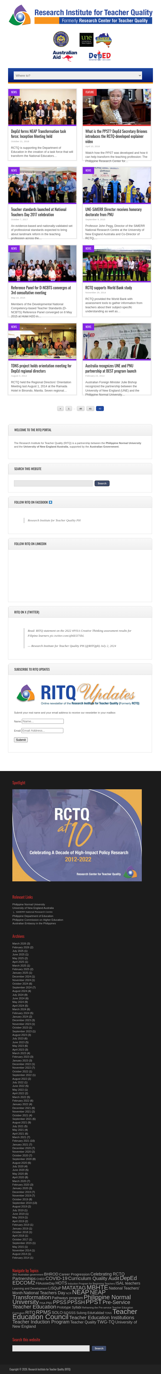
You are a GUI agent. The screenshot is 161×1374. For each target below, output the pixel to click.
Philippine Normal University (28, 904)
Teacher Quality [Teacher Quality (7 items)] (83, 1322)
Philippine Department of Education (32, 916)
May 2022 (18, 1089)
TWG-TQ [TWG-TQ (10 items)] (106, 1322)
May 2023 (18, 1045)
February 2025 (20, 969)
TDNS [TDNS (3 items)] (108, 1313)
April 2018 (18, 1235)
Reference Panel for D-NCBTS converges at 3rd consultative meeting (41, 290)
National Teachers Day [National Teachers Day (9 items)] (44, 1292)
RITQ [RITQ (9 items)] (30, 1312)
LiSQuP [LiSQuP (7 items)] (54, 1288)
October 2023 (20, 1027)
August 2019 (19, 1206)
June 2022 (18, 1085)
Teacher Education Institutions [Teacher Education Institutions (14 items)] (101, 1317)
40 (80, 408)
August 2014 (19, 1253)
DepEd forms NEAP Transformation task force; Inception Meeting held (38, 133)
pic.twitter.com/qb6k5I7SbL (67, 635)
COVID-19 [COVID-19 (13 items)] (57, 1278)
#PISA (76, 630)
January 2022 (20, 1104)
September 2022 (22, 1075)
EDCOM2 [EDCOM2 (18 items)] (23, 1283)
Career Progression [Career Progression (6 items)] (74, 1274)
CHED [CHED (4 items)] (41, 1279)
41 (90, 408)
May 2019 (18, 1217)
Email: (17, 730)
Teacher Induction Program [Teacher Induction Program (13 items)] (40, 1321)
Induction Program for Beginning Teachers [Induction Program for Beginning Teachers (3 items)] (91, 1283)
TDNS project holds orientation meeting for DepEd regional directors (41, 368)
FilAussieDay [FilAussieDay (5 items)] (45, 1283)
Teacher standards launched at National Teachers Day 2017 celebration (38, 211)
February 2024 (20, 1013)
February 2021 (20, 1140)
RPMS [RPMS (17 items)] (43, 1312)
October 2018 (20, 1232)
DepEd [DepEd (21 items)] (128, 1278)
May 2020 (18, 1173)
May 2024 (18, 1001)
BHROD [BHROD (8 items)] (51, 1274)
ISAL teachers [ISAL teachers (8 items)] (128, 1283)
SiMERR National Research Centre (34, 912)
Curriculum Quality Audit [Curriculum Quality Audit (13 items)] (93, 1278)
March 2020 (19, 1181)
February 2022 (20, 1100)
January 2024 (20, 1016)
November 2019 (21, 1195)
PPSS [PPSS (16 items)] (59, 1302)
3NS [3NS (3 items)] (14, 1274)
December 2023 (21, 1020)
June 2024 (18, 998)
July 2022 (17, 1082)
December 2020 (21, 1148)
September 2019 (22, 1202)
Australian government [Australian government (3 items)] (30, 1274)
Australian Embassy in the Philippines (34, 923)
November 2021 (21, 1111)
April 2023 (18, 1049)
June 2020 (18, 1169)
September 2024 (22, 987)
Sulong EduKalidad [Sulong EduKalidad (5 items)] (90, 1313)
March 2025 (19, 965)
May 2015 (18, 1246)
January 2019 (20, 1228)
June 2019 (18, 1213)
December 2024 (21, 976)
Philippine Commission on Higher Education (37, 919)
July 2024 (17, 994)
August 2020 (19, 1162)
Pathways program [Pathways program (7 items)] (67, 1298)
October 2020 (20, 1155)
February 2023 (20, 1056)
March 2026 (19, 943)
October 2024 (20, 983)
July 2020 (17, 1166)
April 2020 (18, 1177)
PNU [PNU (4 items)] (49, 1303)
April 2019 (18, 1221)
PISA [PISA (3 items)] (42, 1303)
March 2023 (19, 1053)
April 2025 (18, 961)
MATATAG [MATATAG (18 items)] (74, 1288)
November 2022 (21, 1067)
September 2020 (22, 1159)
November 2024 (21, 980)
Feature (90, 92)
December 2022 (21, 1064)
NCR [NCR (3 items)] (68, 1293)
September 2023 (22, 1031)
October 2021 (20, 1115)
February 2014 (20, 1257)
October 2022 (20, 1071)
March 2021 (19, 1137)
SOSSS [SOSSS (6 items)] (70, 1313)
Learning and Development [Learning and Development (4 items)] (29, 1288)
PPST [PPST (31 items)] (94, 1301)
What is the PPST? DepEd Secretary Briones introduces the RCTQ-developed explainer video (116, 136)
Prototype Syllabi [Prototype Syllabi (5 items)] (69, 1307)
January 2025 (20, 972)
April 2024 (18, 1005)
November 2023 (21, 1024)
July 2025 (17, 950)
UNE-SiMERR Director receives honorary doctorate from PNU (113, 211)
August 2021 (19, 1122)
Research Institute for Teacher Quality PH (54, 520)
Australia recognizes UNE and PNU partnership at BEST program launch (110, 368)
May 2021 (18, 1129)
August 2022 (19, 1078)
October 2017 (20, 1239)
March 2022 (19, 1097)
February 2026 (20, 947)
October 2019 (20, 1199)
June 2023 (18, 1042)
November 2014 (21, 1250)
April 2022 (18, 1093)
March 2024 (19, 1009)
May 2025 (18, 958)
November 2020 (21, 1151)
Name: (18, 721)
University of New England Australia (33, 908)
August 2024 (19, 991)
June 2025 (18, 954)
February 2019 (20, 1224)
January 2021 (20, 1144)
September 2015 (22, 1243)
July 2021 (17, 1126)
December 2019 (21, 1192)
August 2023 (19, 1034)
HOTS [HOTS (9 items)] (61, 1283)
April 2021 (18, 1133)
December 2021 (21, 1108)
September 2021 (22, 1118)
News (14, 92)
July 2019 (17, 1210)
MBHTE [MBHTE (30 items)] (97, 1287)
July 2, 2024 (108, 646)
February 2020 (20, 1184)
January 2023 (20, 1060)
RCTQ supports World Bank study (108, 287)
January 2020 (20, 1188)
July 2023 (17, 1038)
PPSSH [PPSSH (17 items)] (76, 1302)
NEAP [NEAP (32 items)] (80, 1292)
